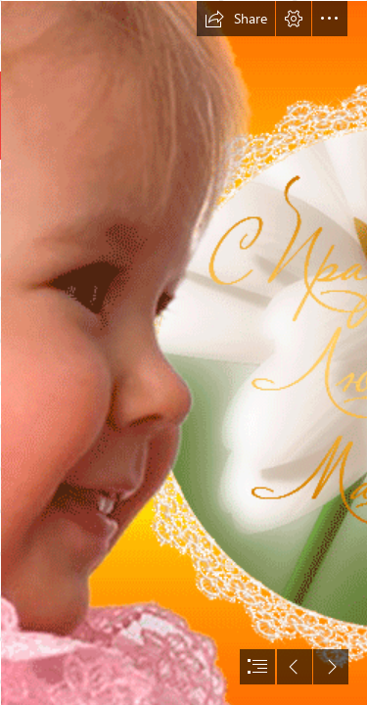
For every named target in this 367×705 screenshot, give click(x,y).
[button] (236, 18)
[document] (183, 352)
